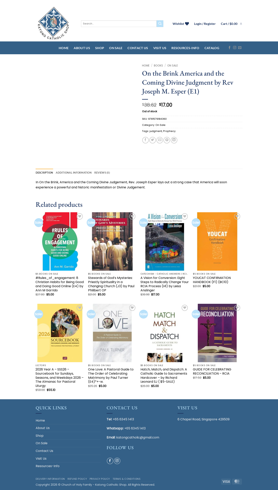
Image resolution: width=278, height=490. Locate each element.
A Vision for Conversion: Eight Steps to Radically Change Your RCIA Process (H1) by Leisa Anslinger (164, 284)
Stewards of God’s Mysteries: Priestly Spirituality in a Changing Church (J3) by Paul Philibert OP (111, 284)
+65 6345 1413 (123, 419)
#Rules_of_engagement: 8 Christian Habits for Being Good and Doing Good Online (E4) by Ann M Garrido (59, 284)
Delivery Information (50, 479)
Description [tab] (44, 172)
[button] (232, 23)
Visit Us (159, 48)
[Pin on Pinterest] (167, 140)
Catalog (212, 48)
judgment (156, 131)
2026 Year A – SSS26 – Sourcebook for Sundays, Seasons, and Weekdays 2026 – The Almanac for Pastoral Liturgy (59, 378)
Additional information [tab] (74, 172)
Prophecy (169, 131)
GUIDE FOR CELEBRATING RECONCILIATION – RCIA (212, 372)
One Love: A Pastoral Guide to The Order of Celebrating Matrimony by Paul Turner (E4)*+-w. (111, 376)
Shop (99, 48)
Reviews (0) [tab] (102, 172)
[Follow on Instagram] (234, 48)
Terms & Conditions (127, 479)
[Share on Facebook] (145, 140)
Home (64, 48)
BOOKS (158, 65)
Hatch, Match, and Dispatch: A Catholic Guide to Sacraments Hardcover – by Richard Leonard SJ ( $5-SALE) (163, 376)
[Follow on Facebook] (229, 48)
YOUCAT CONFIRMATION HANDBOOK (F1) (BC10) (212, 280)
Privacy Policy (100, 479)
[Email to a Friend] (159, 140)
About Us (82, 48)
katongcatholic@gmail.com (137, 437)
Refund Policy (77, 479)
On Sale (115, 48)
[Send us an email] (239, 48)
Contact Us (137, 48)
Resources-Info (185, 48)
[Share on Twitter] (152, 140)
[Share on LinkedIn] (174, 140)
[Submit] (160, 23)
